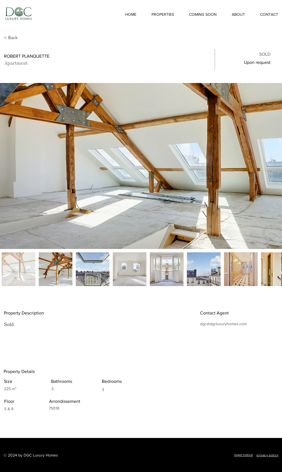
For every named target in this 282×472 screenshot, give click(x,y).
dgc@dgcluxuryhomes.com (223, 324)
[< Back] (24, 38)
